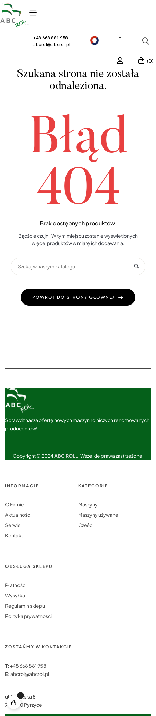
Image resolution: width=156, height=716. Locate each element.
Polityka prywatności (28, 616)
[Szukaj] (78, 266)
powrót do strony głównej (73, 297)
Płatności (15, 585)
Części (85, 525)
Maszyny (88, 504)
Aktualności (18, 515)
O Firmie (14, 504)
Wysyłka (15, 595)
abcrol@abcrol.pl (29, 674)
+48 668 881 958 (28, 666)
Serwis (12, 525)
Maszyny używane (98, 515)
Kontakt (14, 535)
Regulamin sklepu (25, 605)
